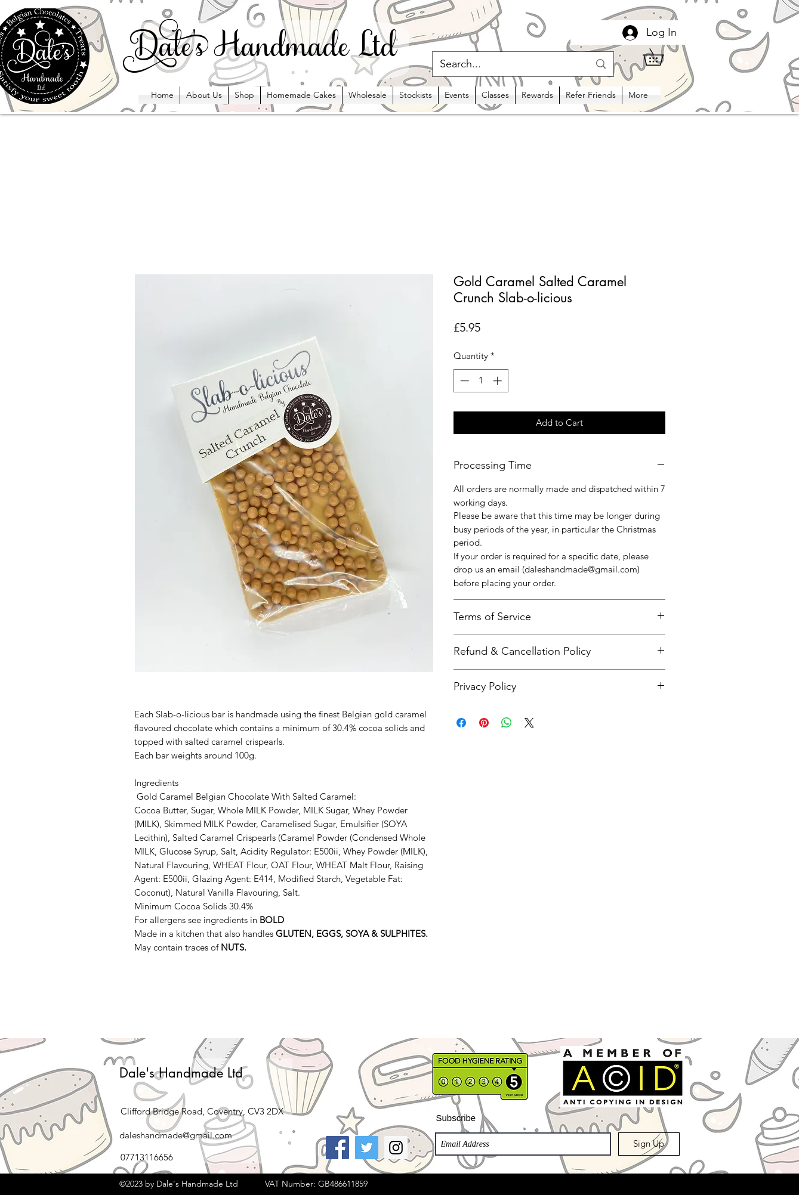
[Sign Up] (649, 1144)
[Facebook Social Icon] (337, 1147)
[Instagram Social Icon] (396, 1147)
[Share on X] (529, 723)
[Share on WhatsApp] (506, 723)
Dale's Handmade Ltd (181, 1072)
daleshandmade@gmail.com (175, 1135)
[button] (661, 57)
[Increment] (498, 381)
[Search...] (506, 64)
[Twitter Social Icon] (366, 1147)
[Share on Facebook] (461, 723)
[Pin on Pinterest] (484, 723)
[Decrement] (463, 381)
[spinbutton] (480, 381)
